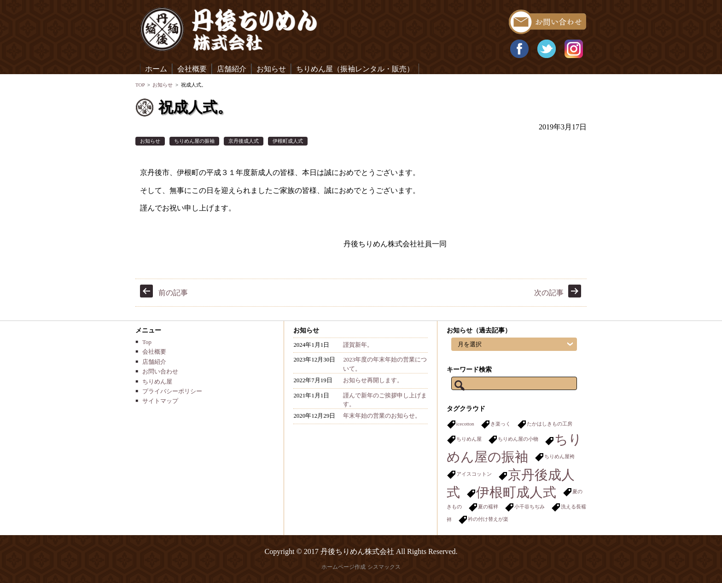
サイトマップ (160, 400)
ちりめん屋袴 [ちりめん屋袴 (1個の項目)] (559, 456)
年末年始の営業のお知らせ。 (382, 415)
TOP (140, 84)
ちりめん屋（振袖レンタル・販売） (355, 69)
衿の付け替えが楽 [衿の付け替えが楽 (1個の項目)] (488, 519)
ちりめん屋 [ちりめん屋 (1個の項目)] (469, 439)
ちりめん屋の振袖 (194, 141)
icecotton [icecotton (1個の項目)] (465, 423)
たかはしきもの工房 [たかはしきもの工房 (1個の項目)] (549, 423)
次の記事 (549, 293)
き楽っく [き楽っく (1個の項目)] (500, 423)
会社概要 (192, 69)
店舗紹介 (231, 69)
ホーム (156, 69)
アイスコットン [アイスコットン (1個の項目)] (474, 474)
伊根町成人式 (288, 141)
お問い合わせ (160, 371)
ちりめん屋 (157, 381)
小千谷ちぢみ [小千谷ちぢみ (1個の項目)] (529, 506)
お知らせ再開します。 (373, 380)
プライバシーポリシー (172, 391)
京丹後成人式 (243, 141)
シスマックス (384, 567)
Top (146, 341)
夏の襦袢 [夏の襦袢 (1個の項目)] (488, 506)
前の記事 (173, 293)
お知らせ (271, 69)
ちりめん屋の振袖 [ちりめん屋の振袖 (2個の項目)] (514, 448)
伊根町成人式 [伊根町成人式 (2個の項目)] (516, 492)
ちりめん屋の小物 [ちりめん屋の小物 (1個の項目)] (518, 439)
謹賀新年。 (358, 344)
